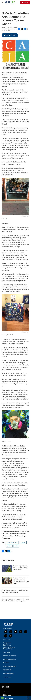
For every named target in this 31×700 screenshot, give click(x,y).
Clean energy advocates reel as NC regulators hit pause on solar (20, 567)
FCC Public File (7, 670)
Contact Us (6, 662)
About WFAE (6, 652)
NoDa (9, 546)
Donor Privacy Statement (9, 666)
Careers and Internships (9, 659)
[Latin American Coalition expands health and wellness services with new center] (7, 580)
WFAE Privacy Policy (8, 673)
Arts (16, 546)
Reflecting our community (9, 655)
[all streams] (29, 698)
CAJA (23, 542)
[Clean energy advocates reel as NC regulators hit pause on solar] (7, 568)
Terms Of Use (6, 677)
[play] (2, 698)
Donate (25, 2)
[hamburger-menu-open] (2, 2)
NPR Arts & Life (12, 542)
